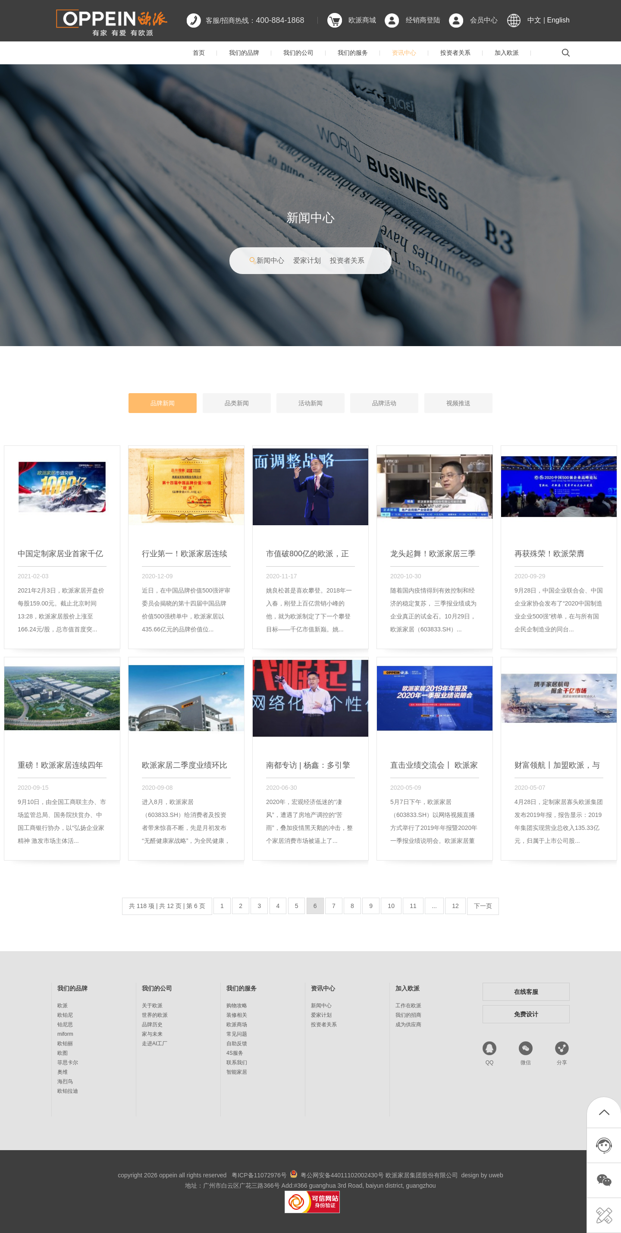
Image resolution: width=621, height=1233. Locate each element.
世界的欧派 (155, 1015)
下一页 (483, 905)
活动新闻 (310, 403)
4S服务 (234, 1053)
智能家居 (236, 1072)
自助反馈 (236, 1044)
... (434, 905)
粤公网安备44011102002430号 (342, 1175)
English (558, 20)
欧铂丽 (65, 1044)
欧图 (62, 1053)
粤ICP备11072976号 (259, 1175)
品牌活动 (384, 403)
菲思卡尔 (67, 1063)
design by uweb (482, 1175)
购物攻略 (236, 1006)
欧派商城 (362, 20)
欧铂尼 (65, 1015)
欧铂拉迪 (67, 1091)
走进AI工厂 (154, 1044)
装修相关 (236, 1015)
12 (455, 905)
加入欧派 (507, 52)
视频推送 (458, 403)
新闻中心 (270, 260)
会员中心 (484, 20)
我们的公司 (298, 52)
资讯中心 (404, 52)
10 (391, 905)
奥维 (62, 1072)
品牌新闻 (163, 403)
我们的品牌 (244, 52)
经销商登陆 (423, 20)
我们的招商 (408, 1015)
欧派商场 (236, 1025)
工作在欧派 (408, 1006)
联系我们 (236, 1063)
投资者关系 (455, 52)
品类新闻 (237, 403)
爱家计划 (307, 260)
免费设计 (526, 1014)
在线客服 (526, 991)
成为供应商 (408, 1025)
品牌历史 (152, 1025)
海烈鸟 (65, 1081)
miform (65, 1034)
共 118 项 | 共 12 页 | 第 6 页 (167, 905)
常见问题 (236, 1034)
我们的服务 (353, 52)
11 (413, 905)
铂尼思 (65, 1025)
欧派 (62, 1006)
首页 (199, 52)
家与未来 (152, 1034)
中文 (534, 20)
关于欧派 (152, 1006)
